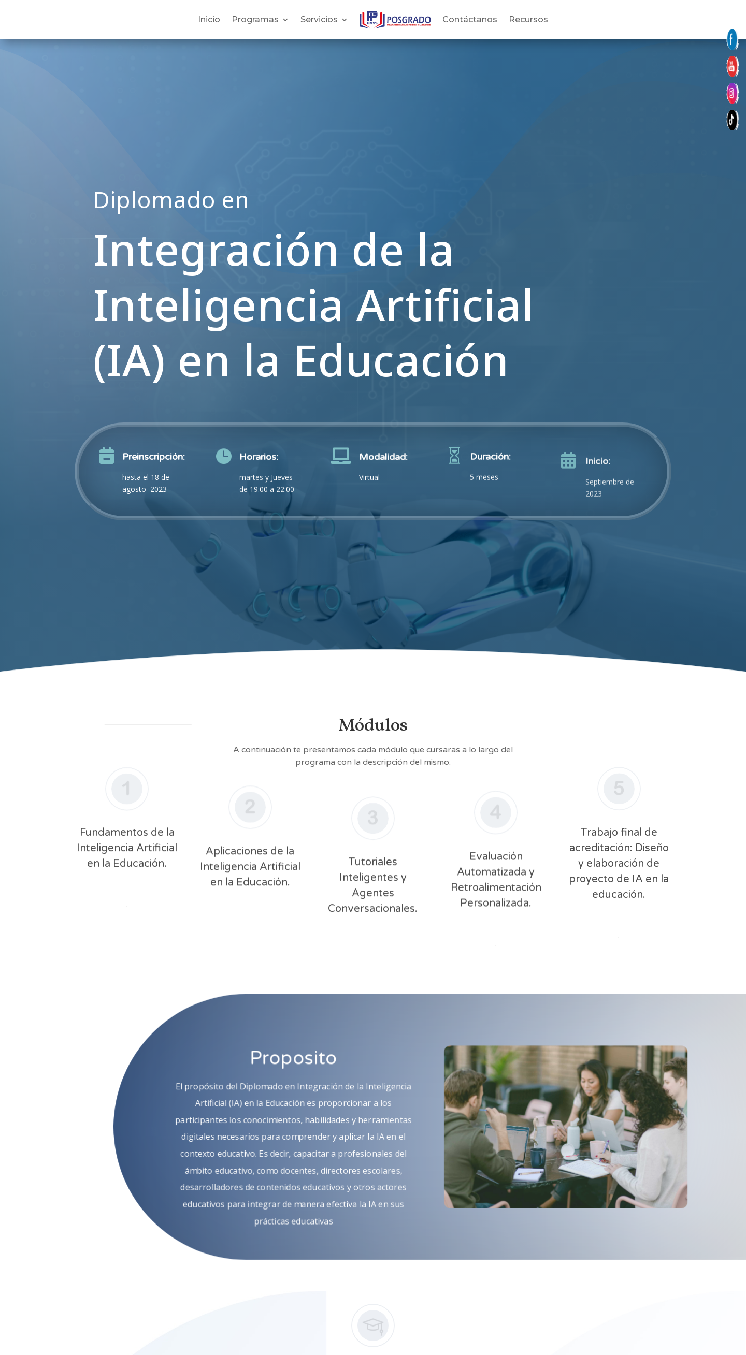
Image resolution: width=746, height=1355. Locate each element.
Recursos (528, 19)
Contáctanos (469, 19)
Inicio (209, 19)
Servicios (319, 19)
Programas (255, 19)
